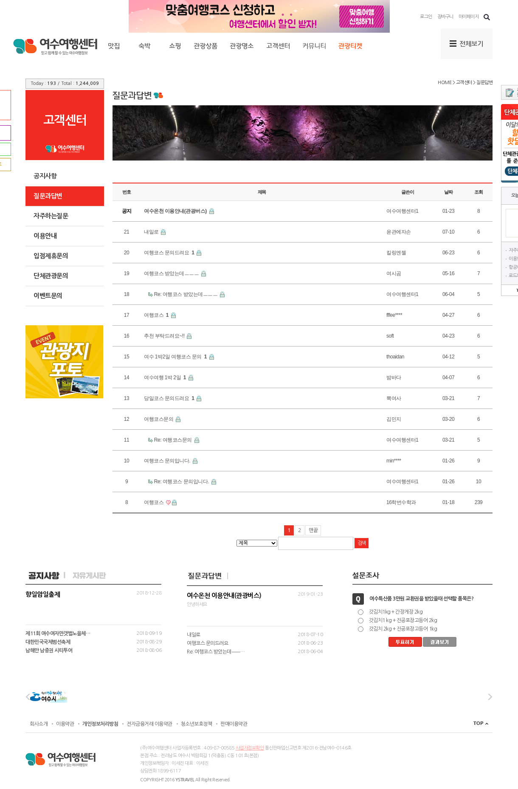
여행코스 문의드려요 (169, 253)
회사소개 (39, 724)
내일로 (152, 232)
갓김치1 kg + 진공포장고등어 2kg (403, 620)
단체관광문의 (51, 276)
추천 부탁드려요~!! (165, 336)
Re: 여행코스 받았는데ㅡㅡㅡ (186, 294)
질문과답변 (48, 196)
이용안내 (45, 236)
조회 (478, 191)
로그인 (426, 16)
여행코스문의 (159, 419)
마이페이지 (469, 16)
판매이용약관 (233, 724)
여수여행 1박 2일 (165, 377)
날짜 (448, 191)
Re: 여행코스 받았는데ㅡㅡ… (216, 651)
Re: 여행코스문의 (173, 440)
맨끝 (313, 530)
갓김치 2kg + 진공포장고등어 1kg (403, 628)
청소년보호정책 (196, 724)
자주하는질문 (51, 216)
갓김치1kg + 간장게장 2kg (396, 611)
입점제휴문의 (51, 256)
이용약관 (65, 724)
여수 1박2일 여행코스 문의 (176, 357)
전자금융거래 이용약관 (149, 724)
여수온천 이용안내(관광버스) (176, 211)
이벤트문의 (48, 296)
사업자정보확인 (250, 748)
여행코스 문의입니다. (167, 461)
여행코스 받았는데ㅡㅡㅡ (172, 273)
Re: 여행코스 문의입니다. (182, 482)
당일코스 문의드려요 (169, 398)
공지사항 (45, 176)
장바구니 (445, 16)
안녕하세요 (255, 599)
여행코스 (157, 315)
